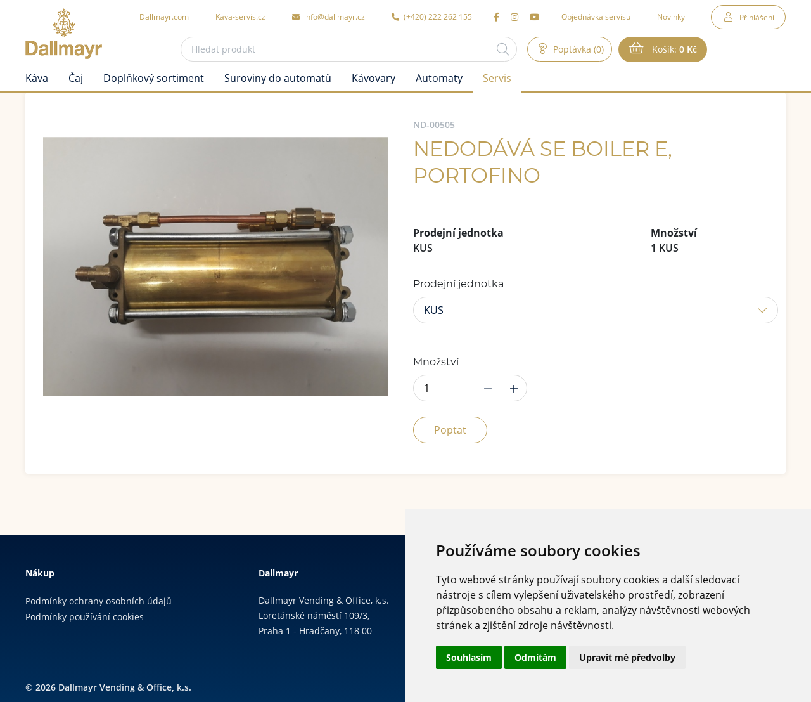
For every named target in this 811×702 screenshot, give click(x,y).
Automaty (439, 78)
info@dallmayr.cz (328, 16)
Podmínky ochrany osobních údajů (98, 601)
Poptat (450, 430)
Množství (436, 362)
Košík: (673, 49)
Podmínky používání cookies (84, 617)
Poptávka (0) (577, 49)
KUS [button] (434, 310)
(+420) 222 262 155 (432, 16)
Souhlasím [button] (469, 657)
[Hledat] (503, 49)
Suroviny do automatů (277, 78)
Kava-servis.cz (240, 16)
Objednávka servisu (595, 16)
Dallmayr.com (164, 16)
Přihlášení (756, 17)
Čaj (75, 78)
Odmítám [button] (535, 657)
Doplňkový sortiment (153, 78)
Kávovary (373, 78)
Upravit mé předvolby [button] (627, 657)
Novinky (671, 16)
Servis (497, 78)
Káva (36, 78)
